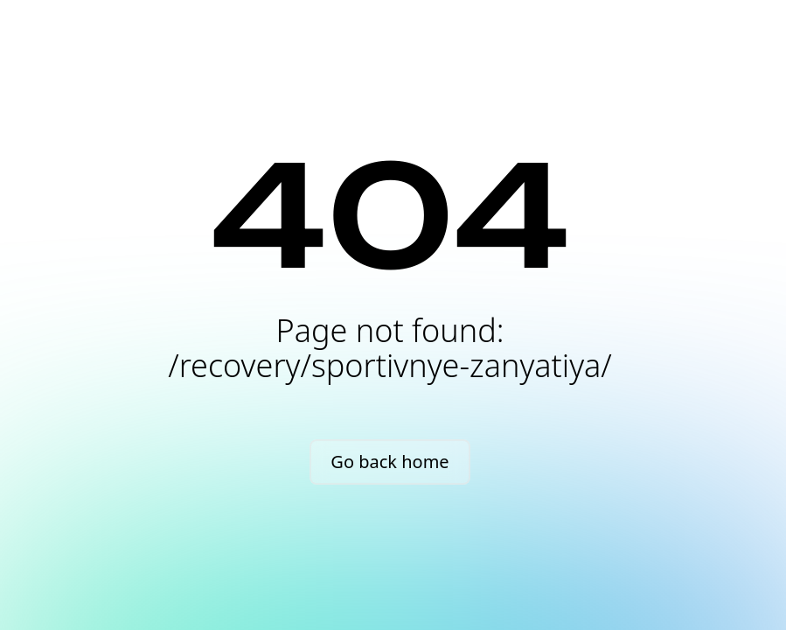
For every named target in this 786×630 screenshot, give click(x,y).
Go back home (389, 461)
